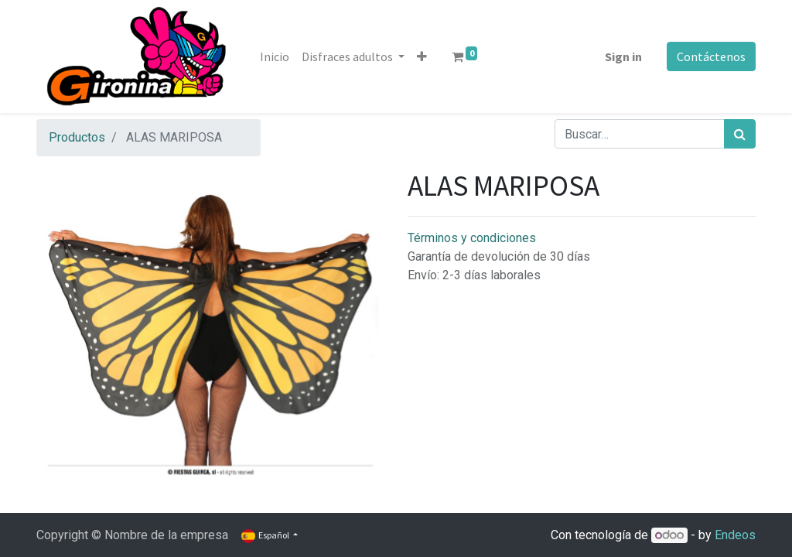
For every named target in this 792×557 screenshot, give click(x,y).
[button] (422, 56)
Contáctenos (711, 56)
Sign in (623, 56)
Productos (77, 137)
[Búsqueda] (740, 134)
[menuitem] (274, 56)
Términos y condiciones (472, 238)
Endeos (735, 535)
